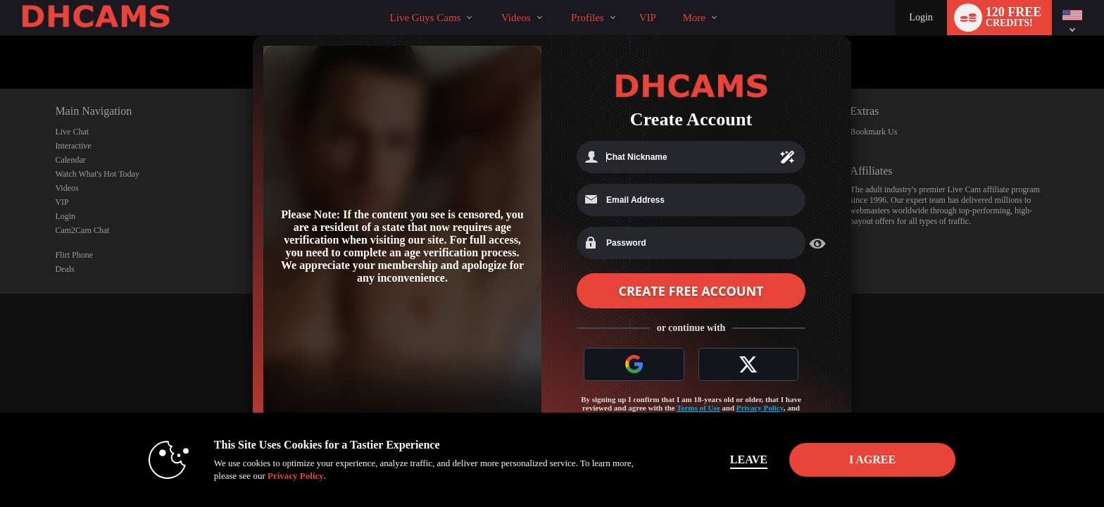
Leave (748, 459)
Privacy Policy (760, 407)
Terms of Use (698, 407)
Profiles (587, 17)
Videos (516, 17)
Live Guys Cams (425, 17)
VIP (647, 17)
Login (920, 17)
